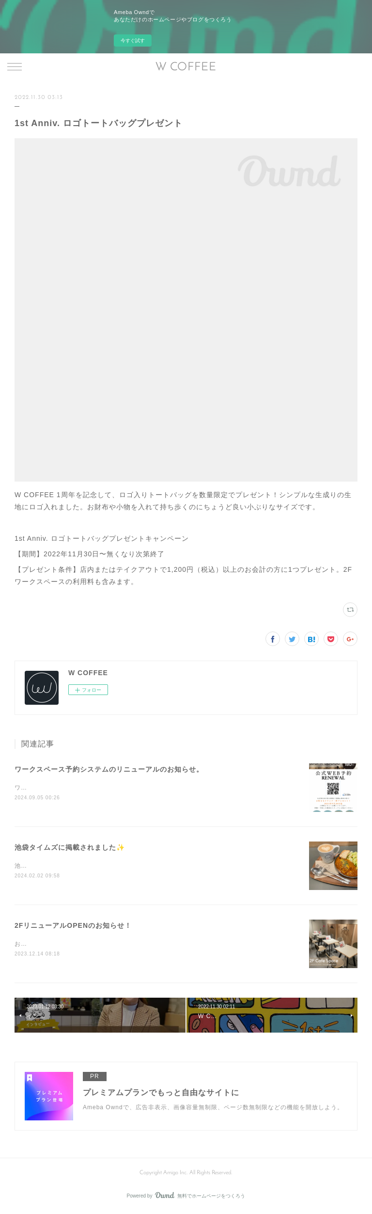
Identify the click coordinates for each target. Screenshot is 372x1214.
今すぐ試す (133, 40)
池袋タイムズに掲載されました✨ (70, 848)
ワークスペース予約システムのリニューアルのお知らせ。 (109, 769)
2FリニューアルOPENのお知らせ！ (73, 926)
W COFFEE (186, 67)
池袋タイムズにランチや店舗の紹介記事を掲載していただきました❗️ (113, 866)
